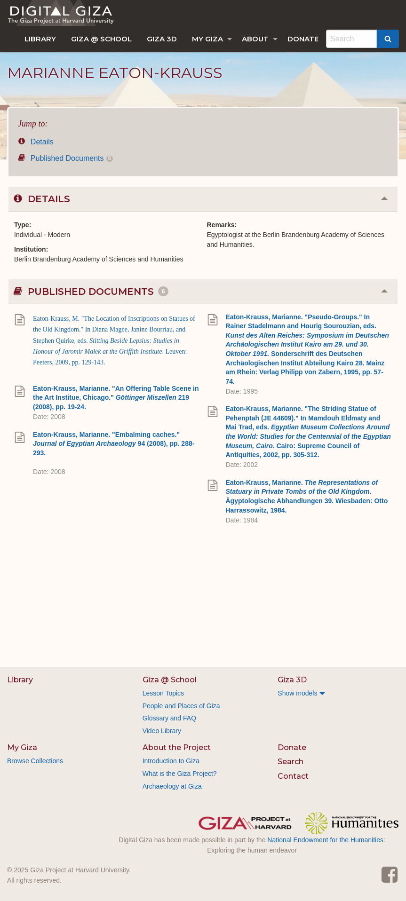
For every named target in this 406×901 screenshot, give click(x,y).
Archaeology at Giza (172, 786)
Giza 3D (162, 38)
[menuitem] (40, 39)
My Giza (207, 38)
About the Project (177, 747)
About (255, 38)
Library (40, 38)
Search (290, 761)
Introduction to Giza (171, 761)
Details (36, 142)
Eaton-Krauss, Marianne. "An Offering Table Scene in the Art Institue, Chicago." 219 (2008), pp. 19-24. (116, 398)
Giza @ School (101, 38)
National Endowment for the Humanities (325, 840)
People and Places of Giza (181, 706)
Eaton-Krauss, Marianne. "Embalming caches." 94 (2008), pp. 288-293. (113, 444)
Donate (302, 38)
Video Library (162, 731)
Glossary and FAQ (169, 718)
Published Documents (65, 158)
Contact (293, 776)
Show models (297, 693)
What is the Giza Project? (180, 773)
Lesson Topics (163, 693)
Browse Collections (35, 761)
